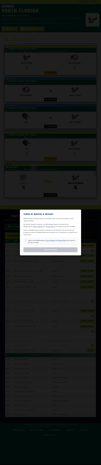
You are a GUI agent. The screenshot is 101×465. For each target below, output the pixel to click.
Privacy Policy (50, 226)
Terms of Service (38, 226)
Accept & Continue (50, 249)
